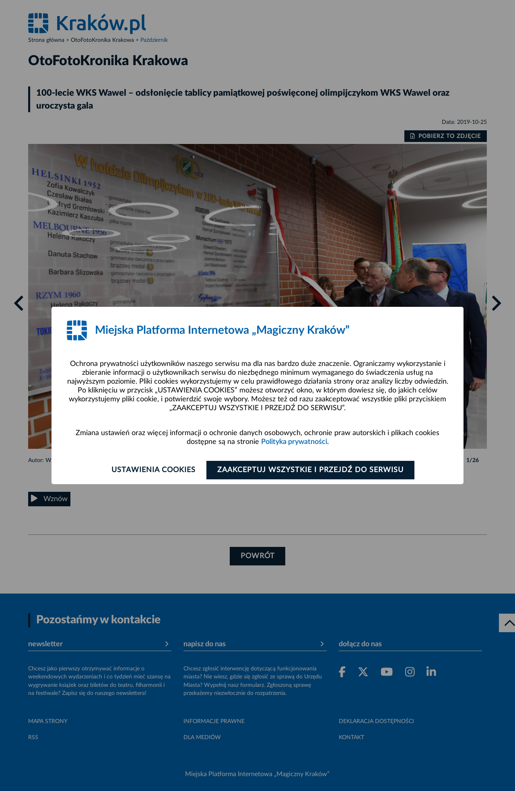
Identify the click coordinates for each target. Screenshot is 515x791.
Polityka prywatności (294, 442)
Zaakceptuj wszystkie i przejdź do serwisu (310, 470)
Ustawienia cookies (153, 470)
